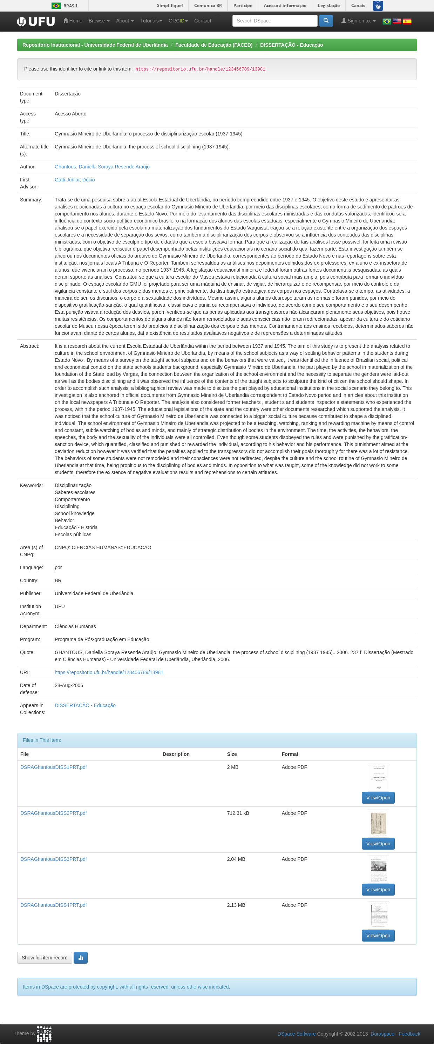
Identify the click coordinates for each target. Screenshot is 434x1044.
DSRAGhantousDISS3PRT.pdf (53, 859)
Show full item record (45, 957)
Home (72, 21)
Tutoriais (151, 21)
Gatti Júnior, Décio (75, 179)
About (125, 21)
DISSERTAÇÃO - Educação (291, 45)
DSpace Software (297, 1034)
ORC (178, 21)
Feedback (409, 1034)
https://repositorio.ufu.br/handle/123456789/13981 (109, 672)
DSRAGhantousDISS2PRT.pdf (53, 813)
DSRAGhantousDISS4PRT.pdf (53, 905)
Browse (99, 21)
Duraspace (382, 1034)
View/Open (378, 797)
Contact (202, 21)
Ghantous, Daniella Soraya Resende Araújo (102, 166)
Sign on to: (358, 21)
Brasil (63, 6)
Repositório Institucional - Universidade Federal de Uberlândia (95, 45)
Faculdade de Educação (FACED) (213, 45)
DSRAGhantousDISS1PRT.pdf (53, 767)
